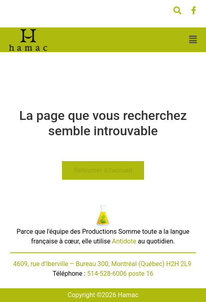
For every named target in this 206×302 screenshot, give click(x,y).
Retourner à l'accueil (103, 170)
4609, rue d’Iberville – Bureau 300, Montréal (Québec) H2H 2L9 (103, 264)
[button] (193, 39)
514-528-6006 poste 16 (120, 273)
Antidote (124, 241)
